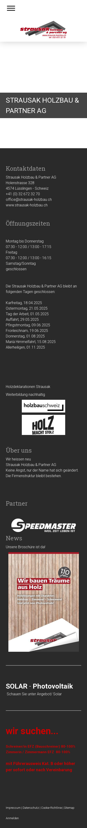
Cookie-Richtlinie (51, 807)
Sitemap (69, 807)
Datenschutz (31, 807)
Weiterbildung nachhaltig (25, 394)
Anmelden (12, 818)
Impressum (13, 807)
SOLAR (16, 686)
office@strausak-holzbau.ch (29, 199)
